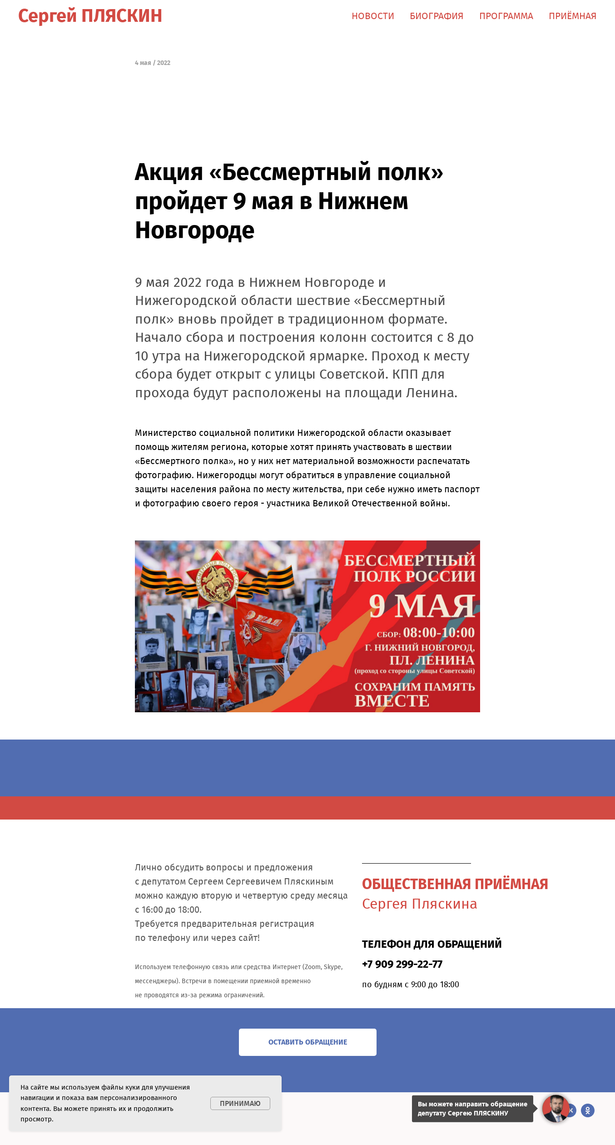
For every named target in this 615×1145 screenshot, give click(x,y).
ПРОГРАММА (506, 16)
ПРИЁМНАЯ (573, 16)
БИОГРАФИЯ (437, 16)
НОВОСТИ (373, 16)
